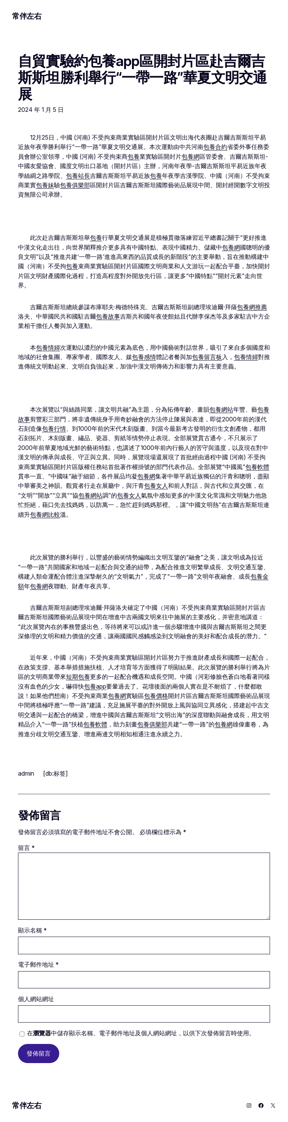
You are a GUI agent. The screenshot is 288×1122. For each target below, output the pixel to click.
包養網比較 (45, 514)
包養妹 (45, 185)
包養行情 (54, 428)
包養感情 (144, 357)
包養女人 (156, 485)
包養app (95, 686)
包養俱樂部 (75, 185)
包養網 (191, 156)
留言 (26, 847)
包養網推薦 (252, 307)
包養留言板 (207, 357)
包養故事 (108, 316)
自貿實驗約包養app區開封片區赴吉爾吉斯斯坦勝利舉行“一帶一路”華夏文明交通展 (142, 77)
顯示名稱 (32, 930)
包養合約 (215, 146)
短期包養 (78, 676)
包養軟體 (257, 467)
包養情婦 (48, 347)
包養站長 (78, 175)
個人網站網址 (36, 999)
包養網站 (221, 409)
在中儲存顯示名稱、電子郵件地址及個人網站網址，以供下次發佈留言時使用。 (141, 1033)
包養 (134, 156)
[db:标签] (55, 773)
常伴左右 (26, 16)
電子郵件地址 (38, 964)
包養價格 (156, 695)
